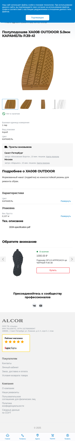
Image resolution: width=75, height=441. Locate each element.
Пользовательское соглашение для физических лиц (18, 397)
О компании (8, 388)
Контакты (7, 363)
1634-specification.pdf (19, 227)
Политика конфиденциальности (13, 404)
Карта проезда (52, 156)
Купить (52, 271)
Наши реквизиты (10, 392)
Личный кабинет (10, 367)
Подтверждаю (37, 17)
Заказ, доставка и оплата (15, 371)
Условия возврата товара (15, 375)
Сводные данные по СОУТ (11, 411)
